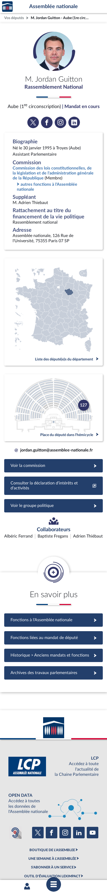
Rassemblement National (53, 87)
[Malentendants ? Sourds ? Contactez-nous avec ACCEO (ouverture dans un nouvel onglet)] (15, 801)
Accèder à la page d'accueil (7, 7)
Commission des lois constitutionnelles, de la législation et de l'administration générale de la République (53, 173)
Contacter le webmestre (30, 863)
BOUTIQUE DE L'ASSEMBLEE (52, 819)
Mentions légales (23, 858)
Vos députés (14, 18)
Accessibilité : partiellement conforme (66, 858)
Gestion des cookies (80, 863)
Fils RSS (57, 863)
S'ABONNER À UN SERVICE (52, 836)
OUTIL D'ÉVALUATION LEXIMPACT (52, 845)
